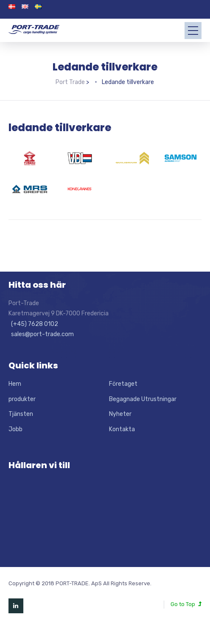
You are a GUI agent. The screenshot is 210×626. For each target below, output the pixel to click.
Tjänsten (20, 414)
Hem (14, 383)
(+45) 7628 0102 (33, 324)
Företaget (123, 383)
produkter (22, 399)
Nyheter (120, 414)
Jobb (15, 429)
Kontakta (122, 429)
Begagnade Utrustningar (142, 399)
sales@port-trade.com (41, 334)
